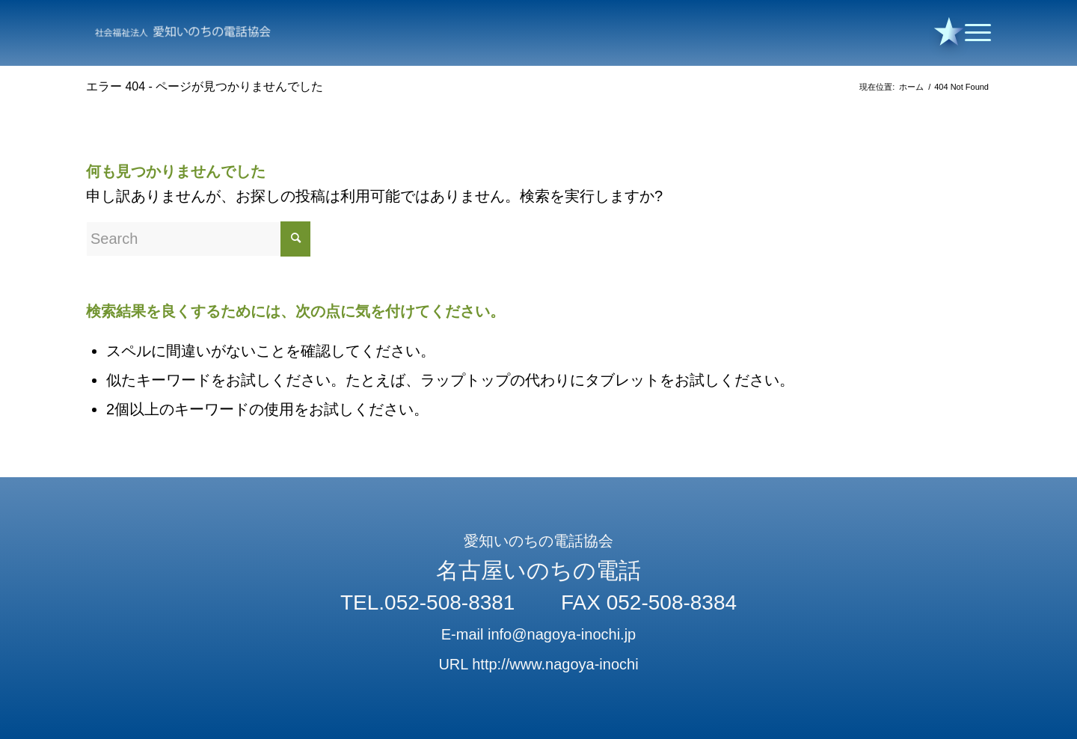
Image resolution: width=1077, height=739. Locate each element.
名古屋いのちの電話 (538, 570)
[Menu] (973, 33)
